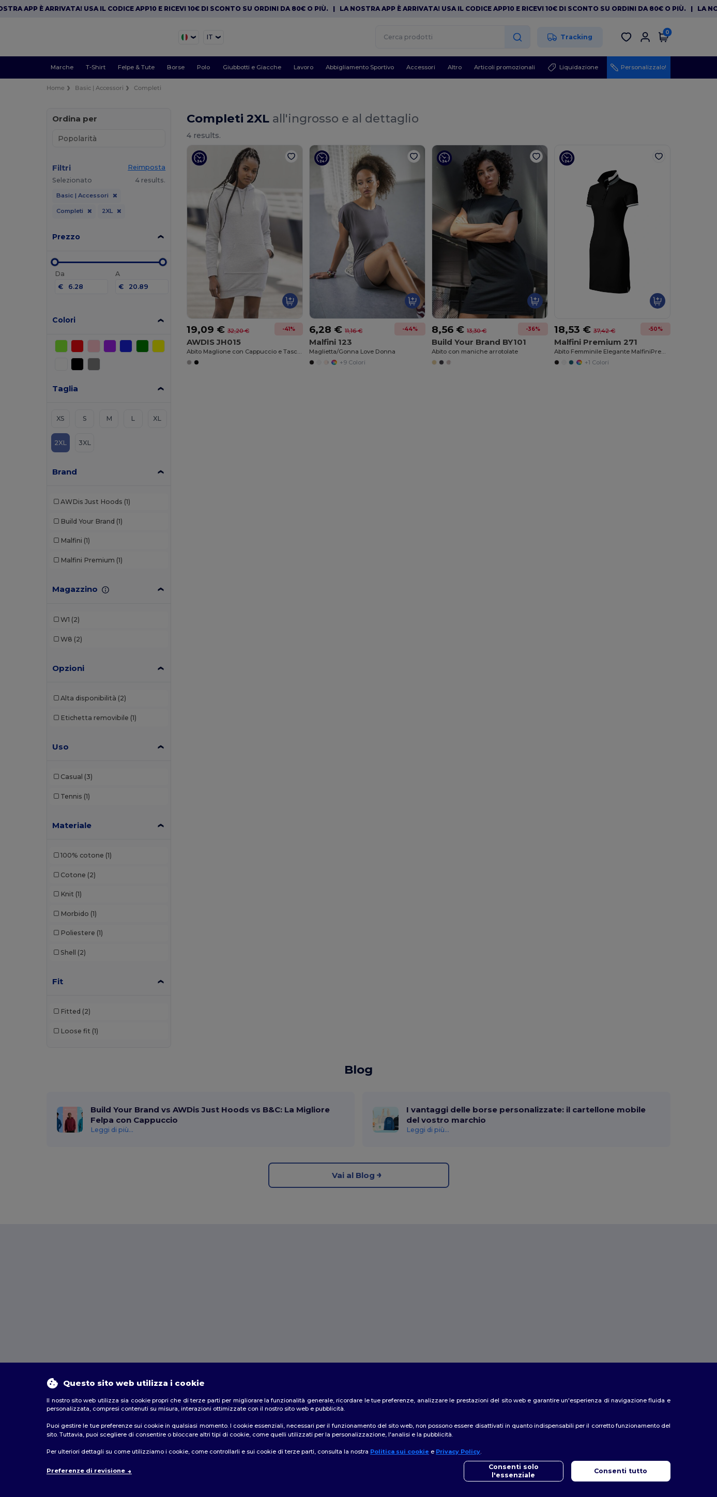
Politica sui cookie (399, 1451)
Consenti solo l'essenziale (514, 1471)
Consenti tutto (620, 1471)
